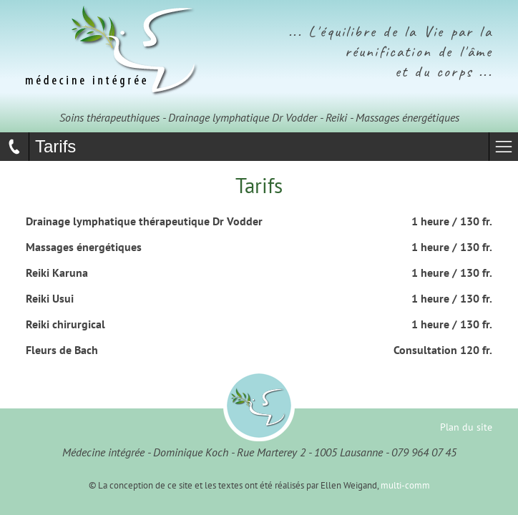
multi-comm (405, 485)
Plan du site (466, 426)
